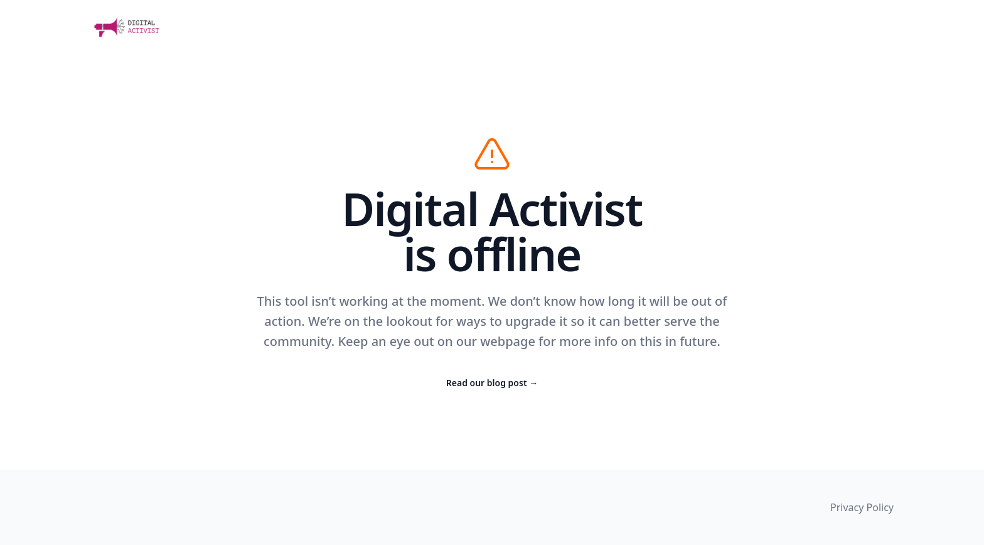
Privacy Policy (862, 507)
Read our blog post (492, 383)
